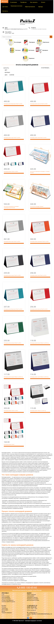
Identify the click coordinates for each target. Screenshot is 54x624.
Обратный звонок (30, 6)
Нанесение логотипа (16, 6)
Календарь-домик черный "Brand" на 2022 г (12, 275)
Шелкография (5, 609)
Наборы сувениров (31, 594)
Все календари (14, 42)
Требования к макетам (32, 597)
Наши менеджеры (6, 597)
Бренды (40, 6)
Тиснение (4, 607)
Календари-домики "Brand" (9, 444)
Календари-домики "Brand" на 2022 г (11, 410)
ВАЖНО (29, 593)
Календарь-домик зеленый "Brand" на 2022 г (12, 342)
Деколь (3, 611)
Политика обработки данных (8, 601)
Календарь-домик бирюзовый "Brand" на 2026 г (13, 103)
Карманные (28, 58)
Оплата (43, 2)
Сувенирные (42, 50)
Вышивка (4, 605)
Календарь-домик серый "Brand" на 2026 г (12, 137)
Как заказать (33, 2)
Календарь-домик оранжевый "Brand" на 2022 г (39, 241)
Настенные (15, 50)
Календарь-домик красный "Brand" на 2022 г (39, 309)
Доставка (5, 6)
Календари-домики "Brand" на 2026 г (11, 171)
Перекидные (28, 42)
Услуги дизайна (30, 596)
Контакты (5, 11)
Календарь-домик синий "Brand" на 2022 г (38, 275)
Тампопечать (5, 608)
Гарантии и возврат (6, 598)
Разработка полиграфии (32, 598)
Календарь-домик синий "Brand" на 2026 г (38, 137)
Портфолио (23, 2)
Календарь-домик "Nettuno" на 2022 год (38, 410)
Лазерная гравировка (7, 612)
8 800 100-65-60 (42, 29)
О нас (3, 594)
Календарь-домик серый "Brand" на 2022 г (12, 241)
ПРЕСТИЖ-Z (5, 593)
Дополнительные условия (33, 600)
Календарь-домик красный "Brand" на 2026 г (39, 103)
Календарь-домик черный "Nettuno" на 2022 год (13, 376)
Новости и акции (5, 596)
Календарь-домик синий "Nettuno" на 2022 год (39, 376)
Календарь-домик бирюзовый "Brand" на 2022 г (13, 309)
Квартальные (42, 42)
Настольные (28, 50)
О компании (13, 2)
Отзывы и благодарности (7, 600)
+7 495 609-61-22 (35, 29)
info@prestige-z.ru (33, 612)
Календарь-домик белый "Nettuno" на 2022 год (39, 342)
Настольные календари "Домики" (36, 206)
